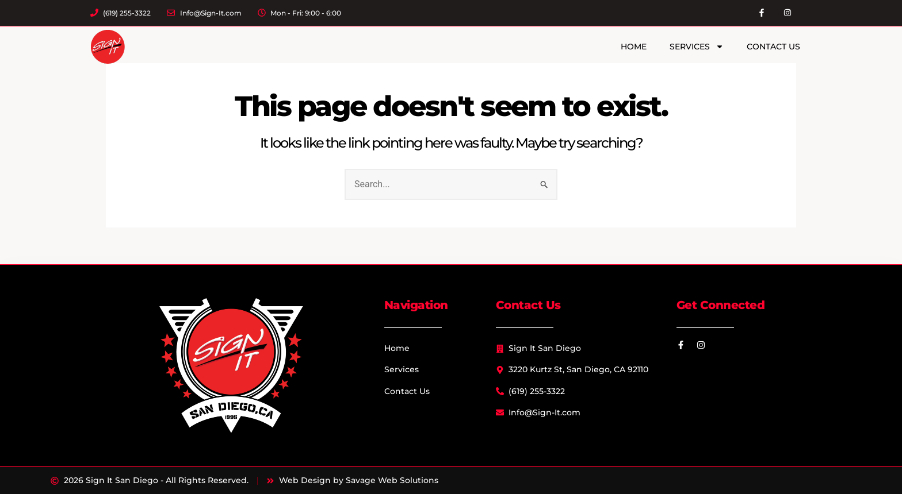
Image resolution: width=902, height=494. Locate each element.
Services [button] (697, 46)
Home (634, 46)
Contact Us (773, 46)
